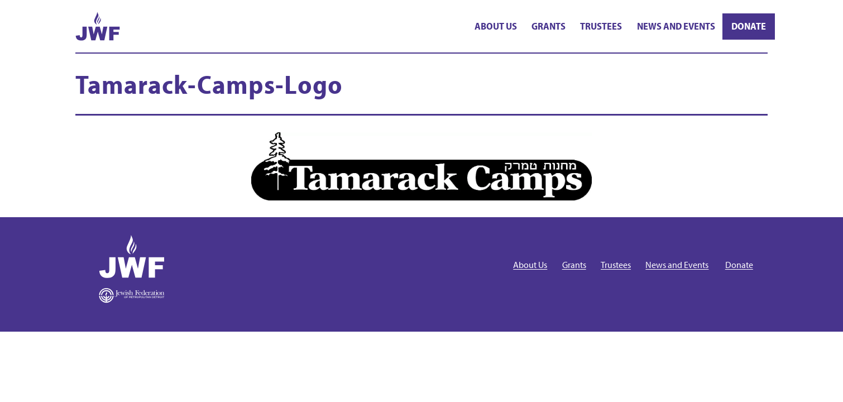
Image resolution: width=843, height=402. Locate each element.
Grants (548, 26)
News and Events (676, 26)
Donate (748, 26)
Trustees (601, 26)
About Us (496, 26)
